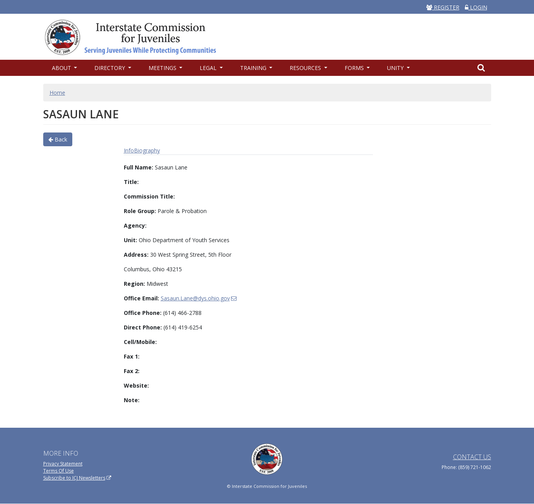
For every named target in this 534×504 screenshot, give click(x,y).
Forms (355, 68)
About (62, 68)
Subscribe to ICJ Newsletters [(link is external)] (77, 478)
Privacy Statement (63, 463)
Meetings (163, 68)
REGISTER (442, 7)
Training (254, 68)
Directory (110, 68)
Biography (147, 150)
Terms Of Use (58, 470)
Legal (209, 68)
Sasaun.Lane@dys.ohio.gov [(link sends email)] (199, 298)
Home (57, 92)
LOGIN (476, 7)
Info (129, 150)
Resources (306, 68)
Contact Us (472, 456)
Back (57, 139)
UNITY (396, 68)
